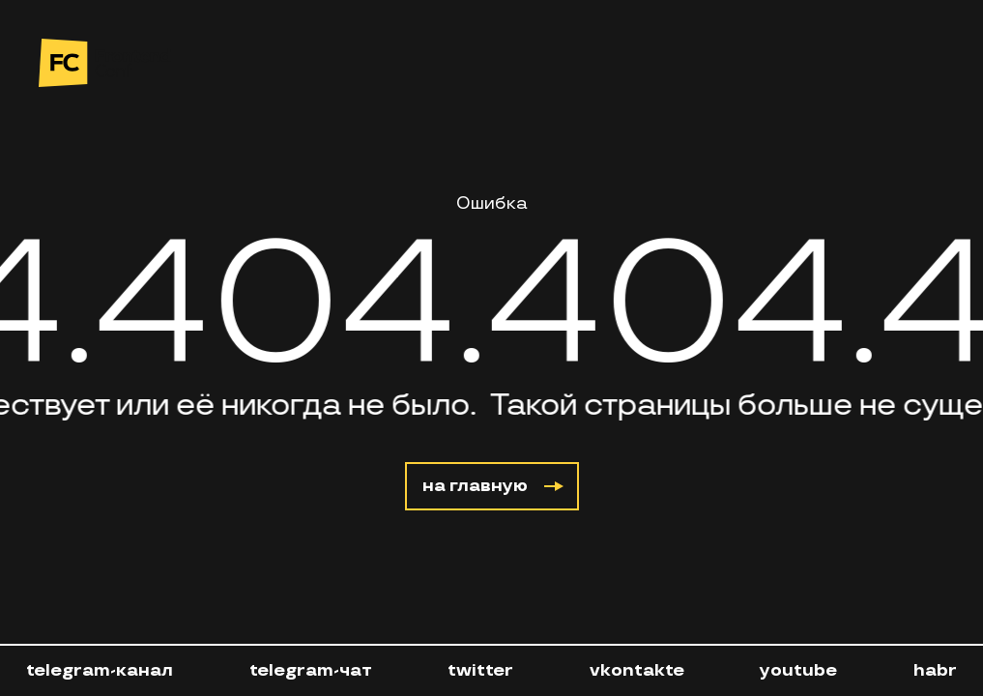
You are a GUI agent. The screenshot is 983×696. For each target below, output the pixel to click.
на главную (493, 486)
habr (935, 670)
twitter (480, 670)
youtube (798, 670)
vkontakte (637, 670)
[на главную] (105, 63)
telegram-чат (310, 670)
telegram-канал (99, 670)
